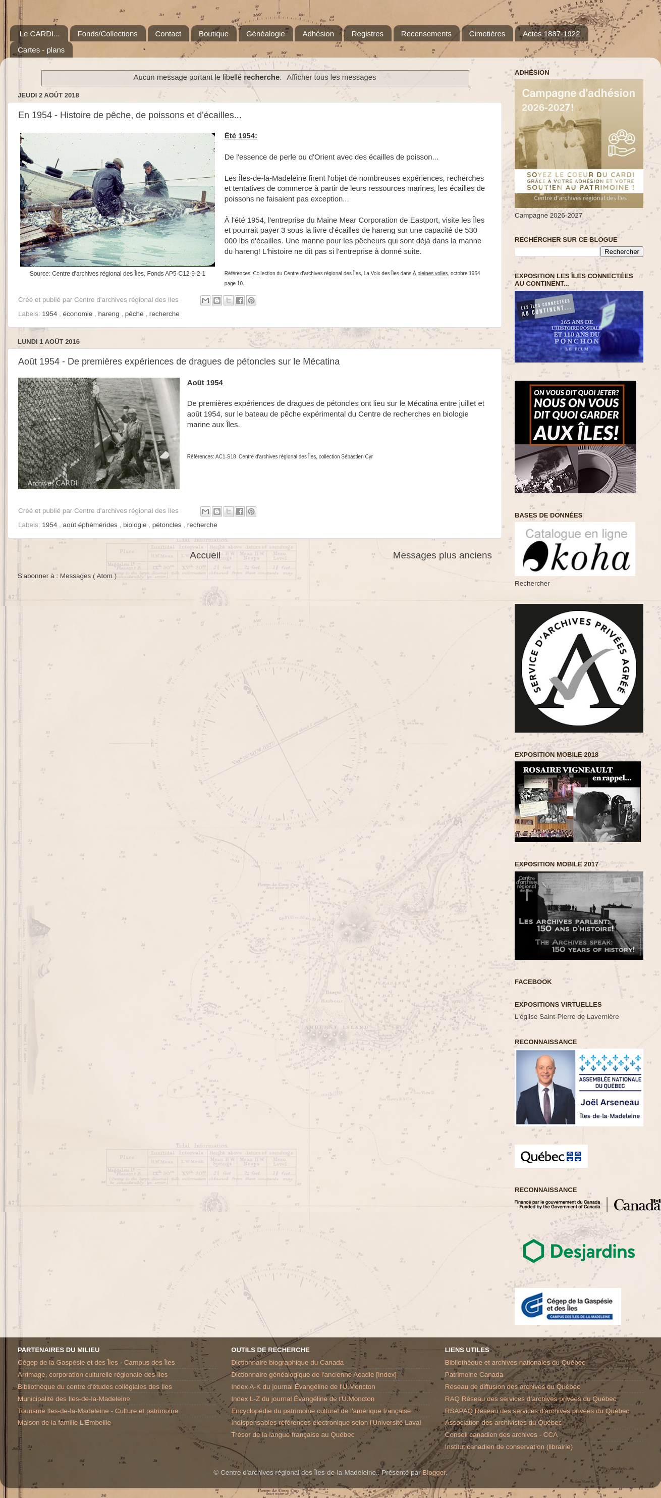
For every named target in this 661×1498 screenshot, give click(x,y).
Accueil (205, 555)
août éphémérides (91, 525)
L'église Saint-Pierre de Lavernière (567, 1016)
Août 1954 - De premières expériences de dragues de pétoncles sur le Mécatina (179, 361)
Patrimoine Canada (474, 1374)
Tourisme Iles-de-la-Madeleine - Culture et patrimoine (98, 1411)
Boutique (214, 33)
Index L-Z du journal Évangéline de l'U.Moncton (302, 1399)
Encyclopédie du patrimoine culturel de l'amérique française (321, 1411)
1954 (50, 314)
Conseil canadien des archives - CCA (501, 1434)
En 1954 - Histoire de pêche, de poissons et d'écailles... (130, 115)
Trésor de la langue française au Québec (292, 1434)
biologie (135, 525)
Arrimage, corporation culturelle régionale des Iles (93, 1374)
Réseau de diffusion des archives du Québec (512, 1386)
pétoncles (168, 525)
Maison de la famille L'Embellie (64, 1422)
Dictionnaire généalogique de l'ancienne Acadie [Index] (314, 1374)
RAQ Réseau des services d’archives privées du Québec (531, 1399)
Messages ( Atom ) (88, 576)
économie (78, 314)
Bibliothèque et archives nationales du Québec (515, 1362)
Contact (168, 33)
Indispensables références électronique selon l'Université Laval (326, 1422)
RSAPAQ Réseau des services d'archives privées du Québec (537, 1411)
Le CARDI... (40, 33)
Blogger (434, 1472)
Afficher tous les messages (331, 77)
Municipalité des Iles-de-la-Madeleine (74, 1399)
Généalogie (265, 33)
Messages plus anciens (442, 555)
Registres (367, 33)
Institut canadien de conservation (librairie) (509, 1447)
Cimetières (487, 33)
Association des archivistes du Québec (503, 1422)
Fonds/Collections (108, 33)
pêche (135, 314)
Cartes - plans (41, 49)
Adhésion (318, 33)
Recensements (426, 33)
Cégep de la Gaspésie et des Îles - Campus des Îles (96, 1362)
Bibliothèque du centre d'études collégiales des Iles (95, 1386)
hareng (109, 314)
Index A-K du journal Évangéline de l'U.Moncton (303, 1386)
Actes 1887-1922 (551, 33)
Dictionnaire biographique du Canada (287, 1362)
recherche (164, 314)
